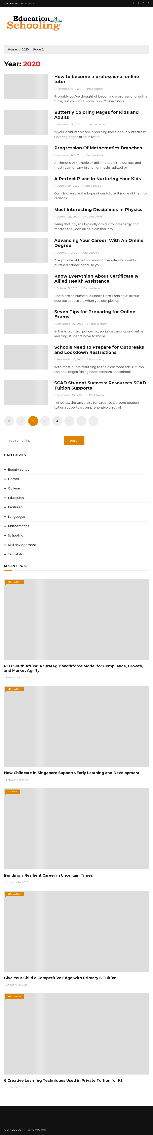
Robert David (93, 217)
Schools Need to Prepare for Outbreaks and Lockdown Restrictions (99, 350)
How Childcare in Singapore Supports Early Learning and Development (72, 773)
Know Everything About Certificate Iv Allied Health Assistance (96, 279)
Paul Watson (95, 89)
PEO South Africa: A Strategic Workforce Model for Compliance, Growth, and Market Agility (73, 668)
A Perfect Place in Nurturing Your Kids (97, 178)
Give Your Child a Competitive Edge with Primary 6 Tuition (60, 978)
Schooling (15, 535)
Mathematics (18, 526)
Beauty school (19, 469)
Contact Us (11, 3)
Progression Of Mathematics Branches (98, 147)
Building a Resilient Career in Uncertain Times (48, 875)
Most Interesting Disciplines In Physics (98, 209)
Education (16, 498)
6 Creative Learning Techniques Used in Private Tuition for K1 (63, 1080)
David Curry (96, 359)
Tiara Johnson (95, 124)
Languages (16, 516)
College (14, 488)
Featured (15, 507)
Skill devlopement (22, 545)
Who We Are (29, 3)
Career (13, 479)
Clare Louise (93, 186)
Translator (16, 554)
